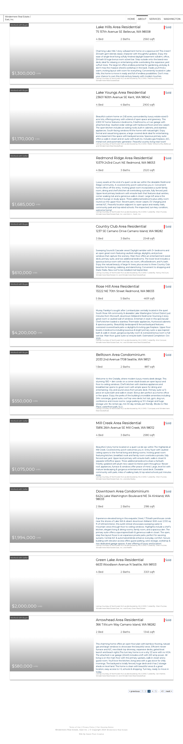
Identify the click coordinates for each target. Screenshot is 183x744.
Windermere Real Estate (117, 730)
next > (169, 691)
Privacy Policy (89, 727)
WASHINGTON (172, 19)
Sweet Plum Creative (95, 734)
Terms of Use (75, 727)
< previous (134, 691)
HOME (131, 19)
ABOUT (142, 19)
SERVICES (155, 19)
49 (162, 691)
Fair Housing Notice (105, 727)
